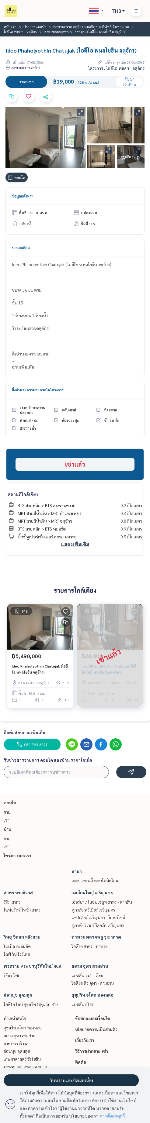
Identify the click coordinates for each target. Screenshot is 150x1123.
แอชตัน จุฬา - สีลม (87, 975)
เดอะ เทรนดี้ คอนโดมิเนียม (95, 880)
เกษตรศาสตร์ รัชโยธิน (22, 1059)
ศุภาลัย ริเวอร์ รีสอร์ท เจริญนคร (98, 925)
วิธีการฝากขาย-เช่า (91, 1051)
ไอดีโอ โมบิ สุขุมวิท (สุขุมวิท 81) (31, 1004)
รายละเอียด (21, 247)
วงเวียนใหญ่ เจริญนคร (92, 892)
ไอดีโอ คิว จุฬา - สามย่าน (93, 983)
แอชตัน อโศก (83, 1004)
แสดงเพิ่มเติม (75, 544)
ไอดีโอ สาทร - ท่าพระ (90, 946)
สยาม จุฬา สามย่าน (90, 966)
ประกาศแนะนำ (34, 26)
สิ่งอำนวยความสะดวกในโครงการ (38, 389)
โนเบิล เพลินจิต (17, 946)
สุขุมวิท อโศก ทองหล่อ (92, 995)
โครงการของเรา (17, 855)
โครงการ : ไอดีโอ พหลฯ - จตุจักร (116, 68)
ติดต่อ (80, 1062)
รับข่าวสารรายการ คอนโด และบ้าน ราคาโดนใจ (48, 760)
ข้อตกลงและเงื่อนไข (92, 1018)
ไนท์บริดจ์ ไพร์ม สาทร (22, 909)
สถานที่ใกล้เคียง (23, 494)
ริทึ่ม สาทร (12, 902)
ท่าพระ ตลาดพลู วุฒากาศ (96, 936)
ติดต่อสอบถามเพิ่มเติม (24, 732)
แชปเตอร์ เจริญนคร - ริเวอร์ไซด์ (98, 917)
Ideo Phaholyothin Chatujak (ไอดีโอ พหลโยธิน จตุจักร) (40, 669)
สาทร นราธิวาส (18, 892)
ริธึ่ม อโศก (12, 975)
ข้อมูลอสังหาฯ (22, 196)
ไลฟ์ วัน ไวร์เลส (17, 954)
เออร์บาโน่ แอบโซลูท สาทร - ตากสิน (102, 902)
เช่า (6, 820)
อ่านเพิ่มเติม (23, 366)
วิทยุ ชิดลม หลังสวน (22, 936)
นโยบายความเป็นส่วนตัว (96, 1029)
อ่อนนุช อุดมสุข (18, 995)
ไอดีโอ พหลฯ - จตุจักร (20, 31)
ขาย (7, 812)
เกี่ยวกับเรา (84, 1040)
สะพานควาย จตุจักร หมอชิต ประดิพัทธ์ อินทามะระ (91, 26)
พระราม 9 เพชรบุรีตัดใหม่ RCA (32, 966)
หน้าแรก (10, 26)
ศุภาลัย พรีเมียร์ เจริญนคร (93, 909)
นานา (77, 871)
